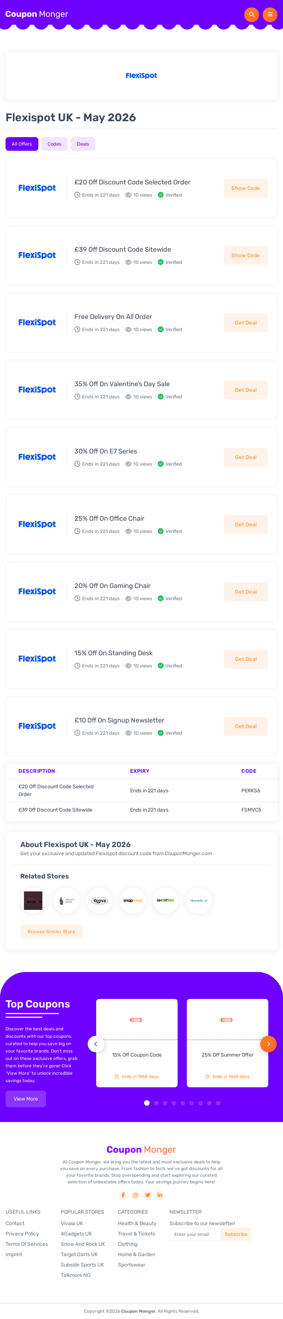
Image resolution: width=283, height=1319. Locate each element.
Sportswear (131, 1265)
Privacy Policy (22, 1234)
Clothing (127, 1244)
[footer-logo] (141, 1150)
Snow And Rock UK (83, 1244)
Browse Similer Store (51, 931)
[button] (147, 1103)
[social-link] (123, 1195)
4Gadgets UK (76, 1234)
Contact (15, 1223)
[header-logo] (37, 14)
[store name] (33, 901)
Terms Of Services (27, 1244)
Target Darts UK (79, 1254)
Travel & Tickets (136, 1234)
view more (26, 1099)
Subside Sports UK (82, 1265)
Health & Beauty (137, 1223)
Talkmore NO (75, 1275)
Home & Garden (136, 1254)
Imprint (14, 1254)
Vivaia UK (72, 1223)
